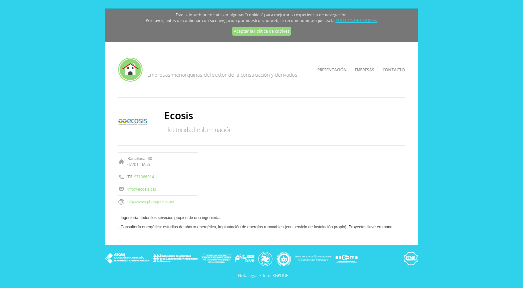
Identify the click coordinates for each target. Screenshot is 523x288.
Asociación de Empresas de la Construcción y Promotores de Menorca (175, 258)
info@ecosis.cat (141, 189)
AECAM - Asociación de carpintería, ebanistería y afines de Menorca (127, 258)
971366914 (144, 177)
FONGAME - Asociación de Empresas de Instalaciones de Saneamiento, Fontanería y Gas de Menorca (244, 258)
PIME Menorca (411, 258)
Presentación (332, 70)
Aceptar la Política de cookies (262, 31)
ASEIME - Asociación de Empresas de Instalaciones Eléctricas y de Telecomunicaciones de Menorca (265, 258)
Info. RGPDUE (275, 275)
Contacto (394, 70)
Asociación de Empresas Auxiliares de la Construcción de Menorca (216, 258)
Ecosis (178, 115)
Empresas (364, 70)
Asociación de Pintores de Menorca (283, 258)
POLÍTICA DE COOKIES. (357, 20)
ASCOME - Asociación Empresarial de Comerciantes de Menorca (346, 258)
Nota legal (247, 275)
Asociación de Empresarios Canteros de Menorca (313, 258)
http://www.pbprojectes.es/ (150, 201)
